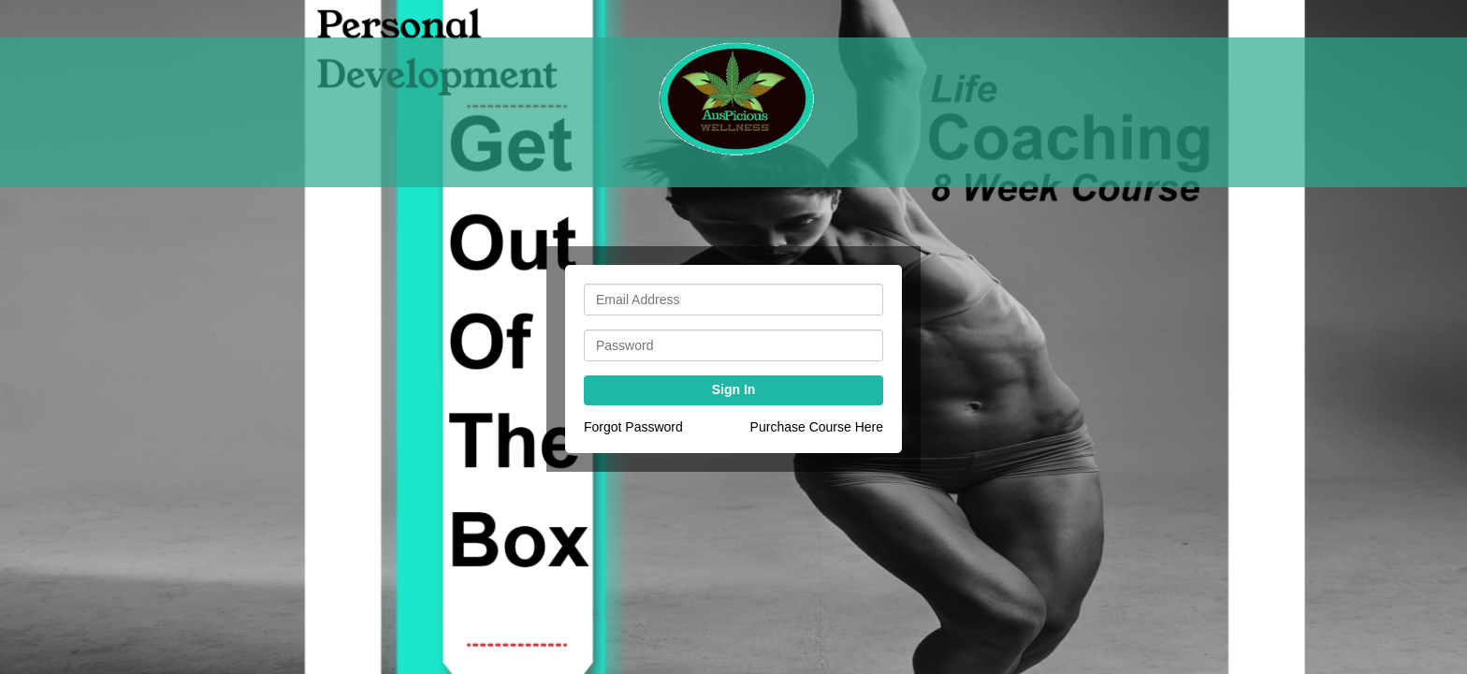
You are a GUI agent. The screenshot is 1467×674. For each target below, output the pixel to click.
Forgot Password (633, 426)
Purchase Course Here (816, 426)
